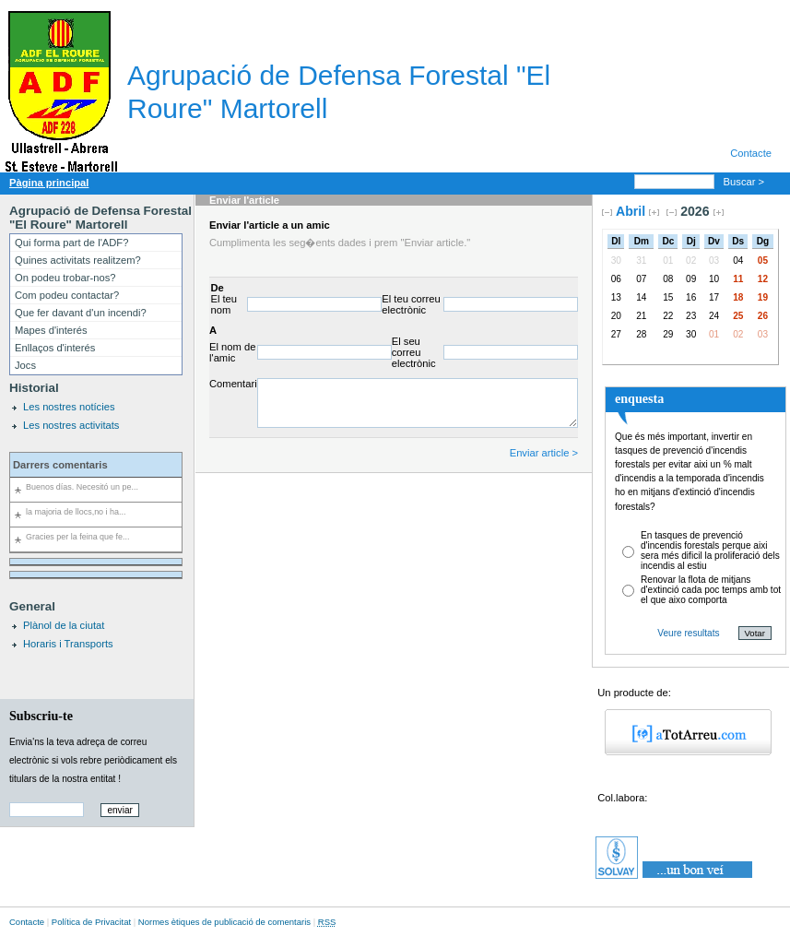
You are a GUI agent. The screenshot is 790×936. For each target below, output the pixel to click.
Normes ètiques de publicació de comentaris (224, 922)
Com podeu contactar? (67, 295)
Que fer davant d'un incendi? (81, 312)
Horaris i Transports (68, 643)
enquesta (639, 398)
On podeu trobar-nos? (65, 277)
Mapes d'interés (51, 330)
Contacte (751, 153)
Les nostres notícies (69, 406)
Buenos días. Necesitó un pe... (82, 487)
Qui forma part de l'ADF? (71, 242)
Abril (630, 211)
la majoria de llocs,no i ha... (76, 511)
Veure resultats (688, 633)
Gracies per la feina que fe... (77, 536)
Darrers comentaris (60, 464)
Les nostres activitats (71, 425)
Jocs (25, 365)
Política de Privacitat (91, 922)
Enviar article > (544, 452)
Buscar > (746, 181)
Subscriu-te (41, 715)
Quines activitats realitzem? (78, 260)
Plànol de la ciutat (63, 625)
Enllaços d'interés (55, 347)
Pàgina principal (48, 182)
